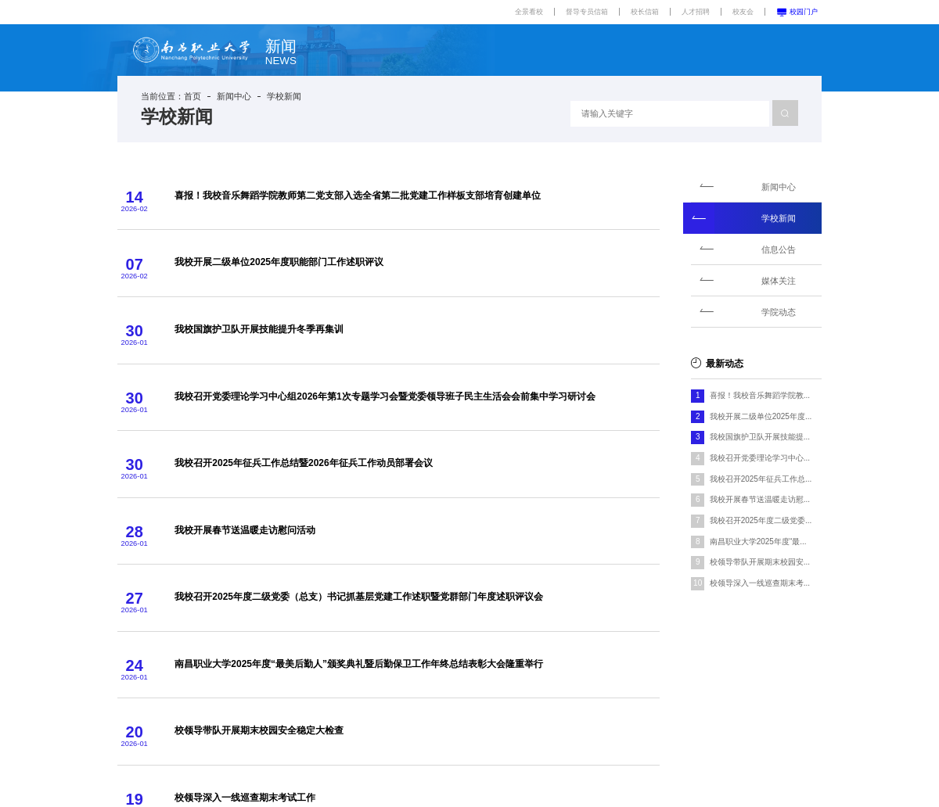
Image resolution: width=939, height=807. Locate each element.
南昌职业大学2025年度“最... (758, 541)
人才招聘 (696, 12)
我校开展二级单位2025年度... (761, 416)
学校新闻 (284, 96)
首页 (192, 96)
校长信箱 (645, 12)
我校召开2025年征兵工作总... (761, 479)
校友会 (743, 12)
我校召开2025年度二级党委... (761, 520)
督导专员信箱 (587, 12)
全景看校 (529, 12)
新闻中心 (234, 96)
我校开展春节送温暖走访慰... (760, 499)
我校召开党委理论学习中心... (760, 458)
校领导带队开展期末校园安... (760, 562)
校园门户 (797, 12)
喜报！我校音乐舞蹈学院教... (760, 395)
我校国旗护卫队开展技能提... (760, 436)
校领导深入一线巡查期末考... (760, 583)
